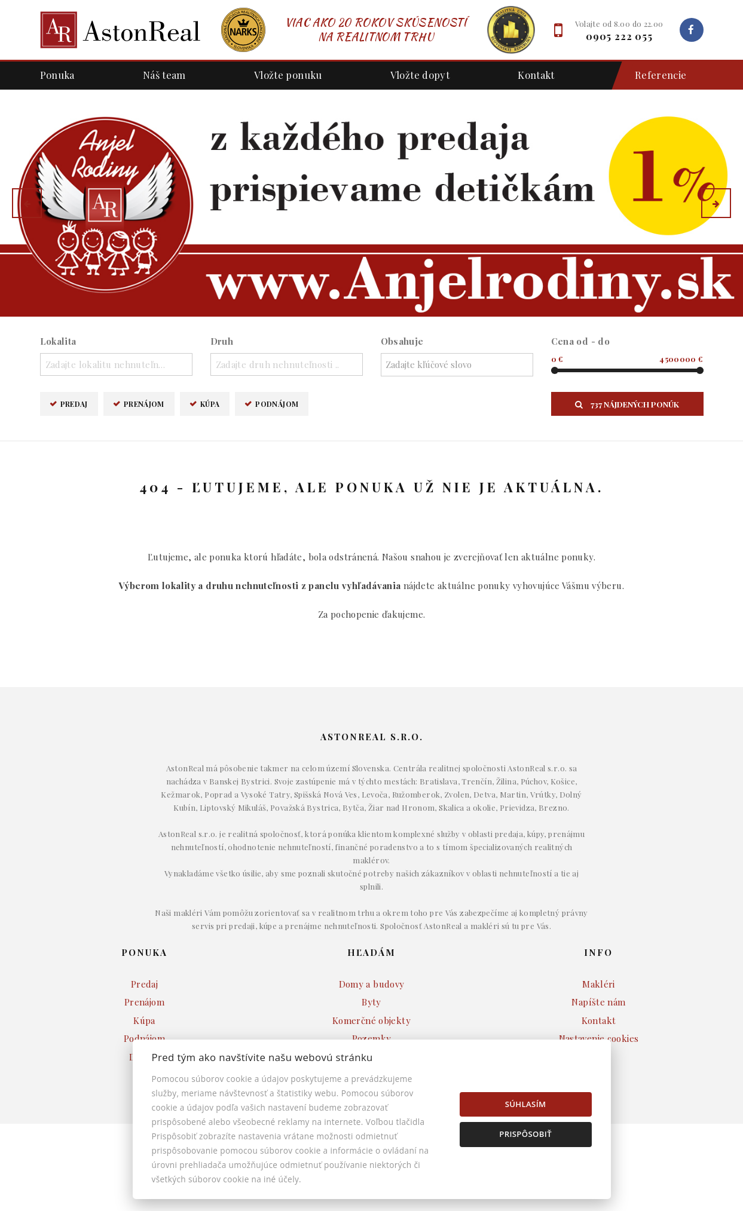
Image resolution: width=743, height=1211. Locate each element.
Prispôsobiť (525, 1134)
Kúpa (210, 403)
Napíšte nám (598, 1002)
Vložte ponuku (288, 74)
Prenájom (144, 403)
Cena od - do (580, 341)
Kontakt (536, 74)
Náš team (164, 74)
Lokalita (58, 341)
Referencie (655, 76)
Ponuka (57, 74)
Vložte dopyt (420, 74)
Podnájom (276, 403)
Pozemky (372, 1038)
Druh (222, 341)
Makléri (598, 984)
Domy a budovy (372, 984)
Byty (371, 1002)
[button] (27, 203)
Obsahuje (402, 341)
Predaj (74, 403)
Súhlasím (525, 1104)
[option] (371, 203)
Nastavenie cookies (599, 1038)
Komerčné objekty (371, 1020)
